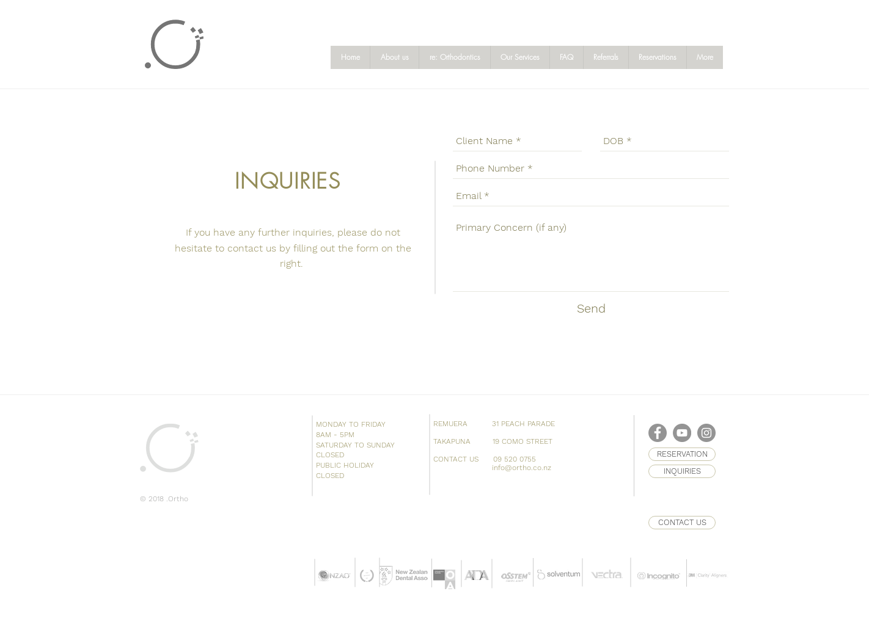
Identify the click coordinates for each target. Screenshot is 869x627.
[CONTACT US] (682, 522)
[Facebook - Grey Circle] (657, 433)
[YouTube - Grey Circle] (682, 433)
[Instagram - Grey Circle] (706, 433)
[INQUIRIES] (682, 471)
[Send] (591, 308)
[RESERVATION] (682, 454)
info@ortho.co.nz (521, 467)
